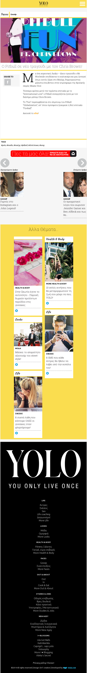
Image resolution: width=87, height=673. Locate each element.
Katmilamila (44, 643)
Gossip (13, 14)
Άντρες (43, 505)
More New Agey (43, 630)
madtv (10, 145)
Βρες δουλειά (44, 601)
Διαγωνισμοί (43, 517)
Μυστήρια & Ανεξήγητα (43, 627)
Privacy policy (39, 663)
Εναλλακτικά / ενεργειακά (43, 624)
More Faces (43, 569)
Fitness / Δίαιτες (43, 547)
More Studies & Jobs (43, 611)
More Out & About (43, 588)
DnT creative (45, 668)
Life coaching (43, 514)
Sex (43, 511)
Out (44, 579)
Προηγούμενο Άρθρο (9, 170)
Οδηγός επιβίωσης (43, 598)
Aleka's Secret (43, 655)
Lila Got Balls (43, 640)
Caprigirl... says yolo (44, 646)
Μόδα (44, 530)
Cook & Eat (43, 585)
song (42, 145)
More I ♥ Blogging (43, 652)
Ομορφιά (43, 533)
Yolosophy (43, 649)
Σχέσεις (44, 508)
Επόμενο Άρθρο (80, 170)
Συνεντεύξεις (44, 566)
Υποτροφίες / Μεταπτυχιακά (44, 607)
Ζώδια (43, 621)
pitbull (24, 145)
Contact (50, 663)
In (44, 582)
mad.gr (17, 145)
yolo (4, 145)
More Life (44, 520)
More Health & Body (43, 553)
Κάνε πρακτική (43, 604)
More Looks (44, 537)
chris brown (34, 145)
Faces (4, 14)
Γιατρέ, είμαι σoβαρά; (43, 550)
